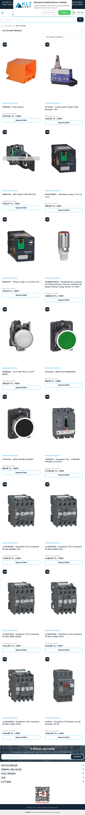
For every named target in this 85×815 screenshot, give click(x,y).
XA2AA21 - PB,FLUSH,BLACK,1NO (17, 459)
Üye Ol (82, 14)
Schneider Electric (10, 103)
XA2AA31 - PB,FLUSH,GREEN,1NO (60, 372)
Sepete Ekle (21, 120)
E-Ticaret (34, 812)
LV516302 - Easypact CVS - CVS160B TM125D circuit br (62, 460)
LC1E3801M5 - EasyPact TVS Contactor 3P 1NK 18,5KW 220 (63, 547)
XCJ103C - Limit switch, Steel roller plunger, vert (62, 108)
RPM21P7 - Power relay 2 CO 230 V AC (20, 282)
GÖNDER (77, 757)
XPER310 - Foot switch (13, 107)
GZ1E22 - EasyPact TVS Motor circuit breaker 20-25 (63, 723)
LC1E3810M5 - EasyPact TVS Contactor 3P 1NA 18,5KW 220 (20, 547)
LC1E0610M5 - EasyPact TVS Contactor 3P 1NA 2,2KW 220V (63, 635)
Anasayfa (6, 26)
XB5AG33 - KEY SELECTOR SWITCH (19, 194)
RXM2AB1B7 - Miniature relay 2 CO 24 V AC (63, 195)
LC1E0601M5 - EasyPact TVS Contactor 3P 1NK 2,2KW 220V (20, 723)
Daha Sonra (49, 12)
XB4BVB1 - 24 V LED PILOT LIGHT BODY (18, 373)
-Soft (27, 812)
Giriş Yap (80, 12)
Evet (64, 12)
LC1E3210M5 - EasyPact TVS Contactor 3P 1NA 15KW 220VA (20, 635)
